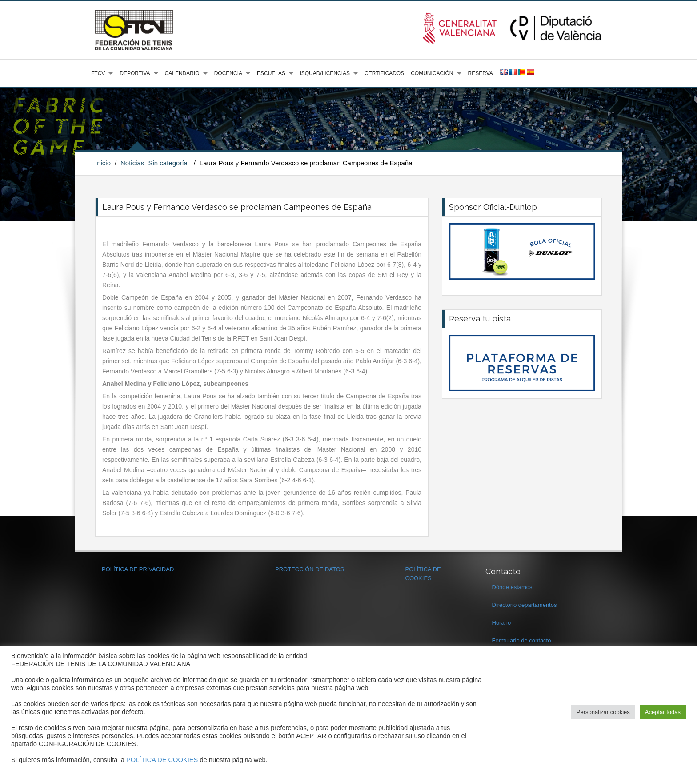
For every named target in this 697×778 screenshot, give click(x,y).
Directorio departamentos (524, 605)
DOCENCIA (228, 73)
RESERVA (480, 73)
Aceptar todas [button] (663, 712)
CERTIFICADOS (384, 73)
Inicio (103, 163)
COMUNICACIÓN (432, 73)
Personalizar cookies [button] (603, 712)
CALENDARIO (182, 73)
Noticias (132, 163)
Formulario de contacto (521, 640)
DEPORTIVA (135, 73)
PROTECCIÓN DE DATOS (309, 569)
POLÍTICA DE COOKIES (162, 759)
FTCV (98, 73)
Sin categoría (168, 163)
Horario (501, 622)
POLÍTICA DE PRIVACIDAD (138, 569)
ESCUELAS (271, 73)
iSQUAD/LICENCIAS (325, 73)
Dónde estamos (512, 587)
